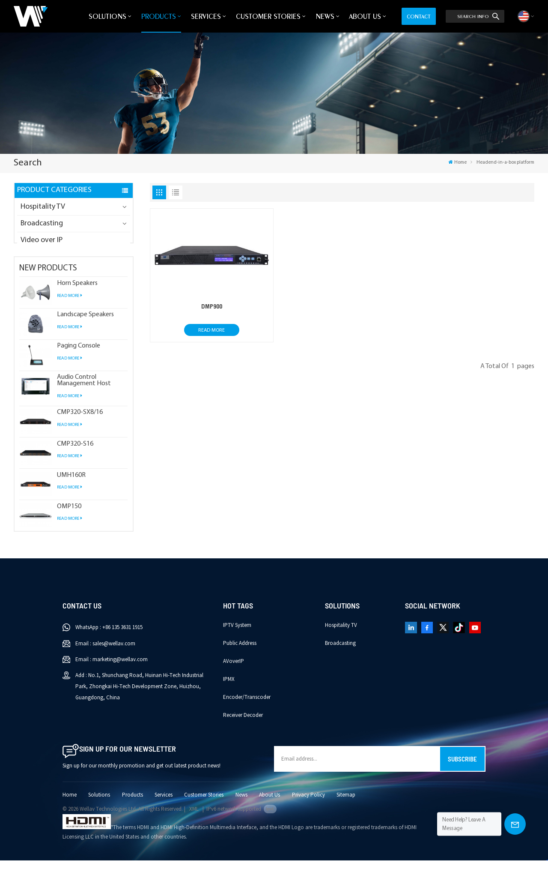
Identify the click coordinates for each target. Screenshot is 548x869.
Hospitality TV (43, 207)
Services (206, 16)
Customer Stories (268, 16)
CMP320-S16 (75, 452)
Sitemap (346, 803)
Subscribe (462, 767)
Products (158, 16)
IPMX (229, 687)
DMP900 (211, 306)
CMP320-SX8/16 (80, 421)
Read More (69, 304)
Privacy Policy (308, 803)
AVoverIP (233, 669)
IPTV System (237, 633)
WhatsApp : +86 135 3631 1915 (109, 635)
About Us (365, 16)
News (325, 16)
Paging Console (78, 354)
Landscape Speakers (85, 323)
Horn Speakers (77, 292)
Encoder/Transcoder (247, 705)
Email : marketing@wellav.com (111, 668)
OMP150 (69, 515)
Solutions (107, 16)
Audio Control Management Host (84, 389)
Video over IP (42, 240)
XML (194, 817)
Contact (419, 16)
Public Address (239, 651)
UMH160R (71, 484)
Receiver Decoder (243, 723)
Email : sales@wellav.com (105, 652)
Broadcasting (42, 223)
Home (457, 162)
